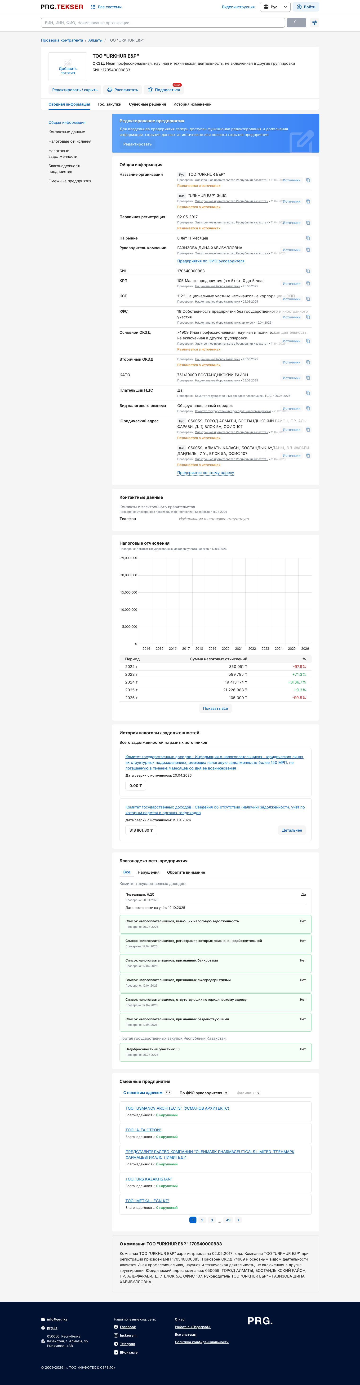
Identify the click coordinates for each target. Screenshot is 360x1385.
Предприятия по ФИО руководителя (210, 261)
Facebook (125, 1327)
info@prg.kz (54, 1319)
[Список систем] (106, 7)
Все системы (185, 1334)
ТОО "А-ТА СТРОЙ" (143, 1130)
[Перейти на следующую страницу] (238, 1220)
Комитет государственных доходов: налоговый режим (233, 411)
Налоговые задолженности (63, 153)
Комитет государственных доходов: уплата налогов (173, 549)
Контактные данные (67, 131)
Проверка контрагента (62, 40)
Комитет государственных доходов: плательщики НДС (233, 396)
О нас (179, 1319)
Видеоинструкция (238, 6)
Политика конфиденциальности (202, 1342)
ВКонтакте (126, 1352)
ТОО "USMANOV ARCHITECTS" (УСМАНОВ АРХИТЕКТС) (177, 1108)
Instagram (125, 1335)
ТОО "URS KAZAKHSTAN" (148, 1179)
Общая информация (67, 122)
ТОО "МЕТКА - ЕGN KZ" (147, 1200)
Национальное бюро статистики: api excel (224, 322)
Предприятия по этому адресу (205, 472)
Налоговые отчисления (70, 141)
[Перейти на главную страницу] (62, 6)
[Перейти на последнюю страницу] (228, 1220)
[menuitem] (73, 122)
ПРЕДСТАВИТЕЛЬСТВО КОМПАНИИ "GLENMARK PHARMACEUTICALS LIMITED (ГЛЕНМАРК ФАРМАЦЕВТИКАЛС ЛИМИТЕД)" (209, 1154)
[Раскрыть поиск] (314, 22)
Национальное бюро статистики (217, 286)
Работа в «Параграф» (193, 1327)
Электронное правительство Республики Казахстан (231, 180)
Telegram (124, 1344)
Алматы (95, 40)
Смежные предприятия (70, 181)
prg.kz (49, 1328)
